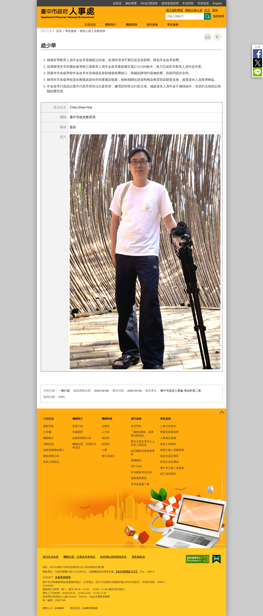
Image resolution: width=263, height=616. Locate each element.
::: (35, 1)
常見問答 (188, 3)
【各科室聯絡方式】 (126, 570)
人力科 (106, 431)
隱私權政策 (132, 556)
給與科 (106, 444)
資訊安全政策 (50, 556)
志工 (207, 10)
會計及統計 (108, 455)
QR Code (136, 466)
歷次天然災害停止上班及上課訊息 (143, 443)
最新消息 (48, 426)
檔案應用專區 (139, 478)
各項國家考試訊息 (141, 472)
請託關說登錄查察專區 (143, 452)
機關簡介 (110, 24)
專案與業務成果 (169, 431)
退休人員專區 (168, 444)
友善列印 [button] (208, 37)
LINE (257, 71)
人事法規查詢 (168, 426)
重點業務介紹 (51, 455)
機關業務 (131, 24)
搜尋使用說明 (170, 3)
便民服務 (152, 24)
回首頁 (117, 3)
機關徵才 (48, 437)
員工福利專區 (174, 10)
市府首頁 (203, 3)
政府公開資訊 (51, 461)
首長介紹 (77, 426)
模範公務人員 (193, 10)
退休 (215, 10)
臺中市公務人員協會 (172, 467)
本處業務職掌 (51, 576)
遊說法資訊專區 (169, 455)
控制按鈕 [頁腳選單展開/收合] (222, 412)
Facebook (257, 53)
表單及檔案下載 (140, 484)
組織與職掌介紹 (81, 437)
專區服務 (173, 24)
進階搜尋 (218, 16)
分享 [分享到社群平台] (257, 47)
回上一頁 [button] (217, 37)
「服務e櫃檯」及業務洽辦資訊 (142, 433)
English (217, 3)
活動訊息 (48, 444)
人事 (104, 449)
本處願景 (77, 431)
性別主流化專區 (169, 461)
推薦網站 (136, 460)
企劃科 (106, 426)
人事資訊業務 (168, 437)
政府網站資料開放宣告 (109, 556)
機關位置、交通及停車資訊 (84, 446)
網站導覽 (131, 3)
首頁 (59, 31)
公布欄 (47, 431)
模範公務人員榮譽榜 (92, 31)
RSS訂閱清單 (149, 3)
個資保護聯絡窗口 (53, 449)
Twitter (257, 62)
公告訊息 (90, 24)
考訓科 (106, 437)
